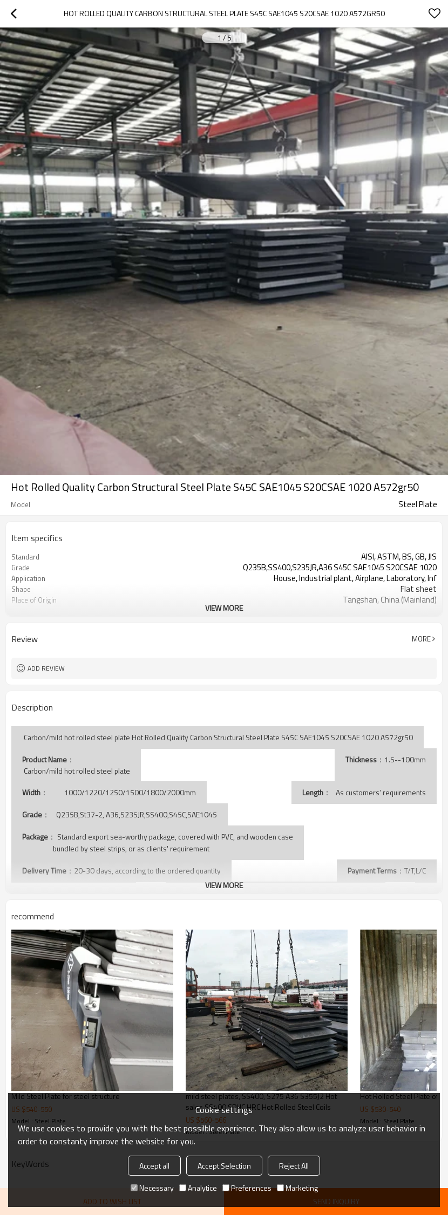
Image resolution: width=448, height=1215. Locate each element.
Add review (46, 668)
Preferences (246, 1187)
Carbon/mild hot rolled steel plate (76, 771)
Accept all (154, 1165)
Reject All (294, 1165)
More (421, 638)
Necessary (152, 1187)
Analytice (198, 1187)
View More (224, 607)
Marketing (297, 1187)
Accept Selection (224, 1165)
